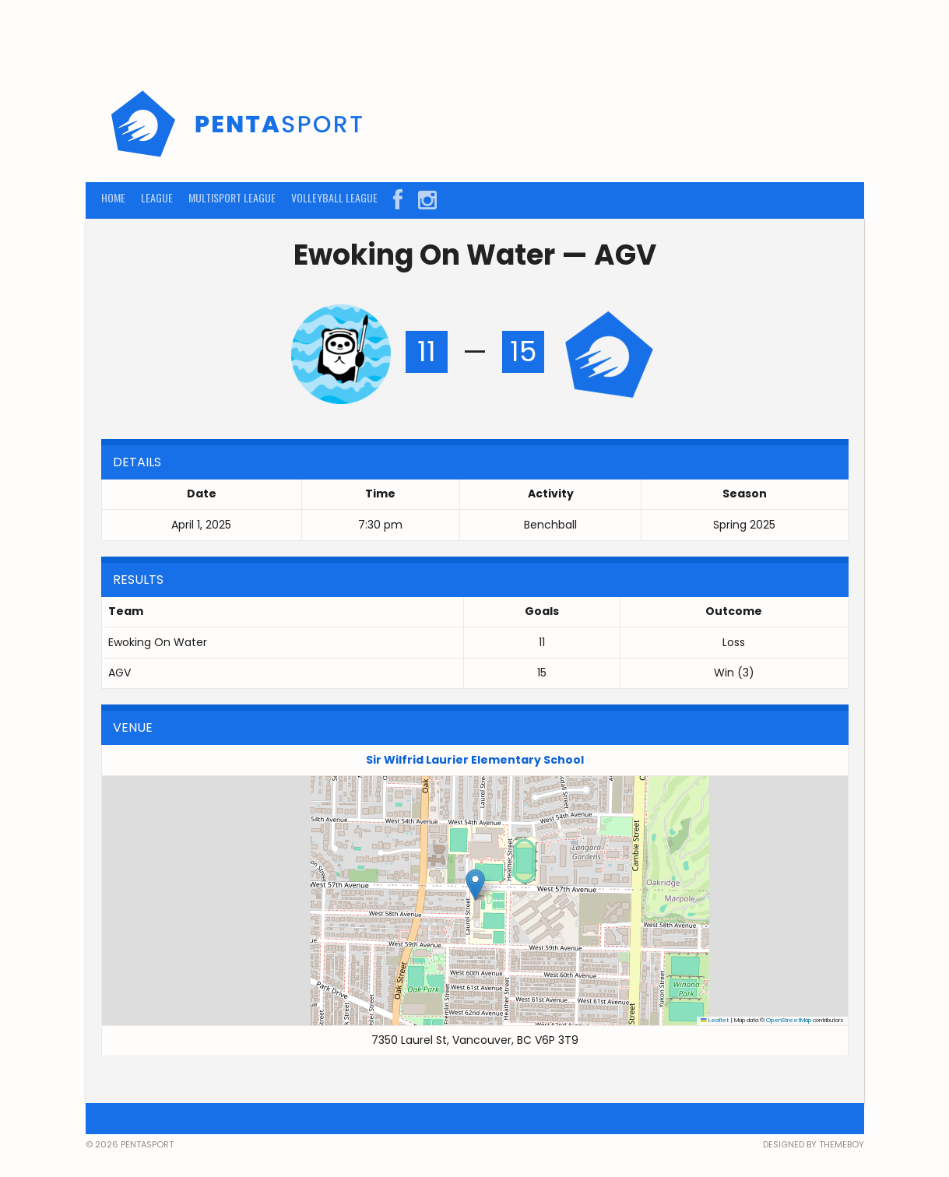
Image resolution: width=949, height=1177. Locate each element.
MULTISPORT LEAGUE (232, 197)
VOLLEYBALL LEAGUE (334, 197)
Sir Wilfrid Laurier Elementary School (475, 760)
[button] (475, 885)
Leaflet (715, 1020)
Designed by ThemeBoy (813, 1144)
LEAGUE (157, 197)
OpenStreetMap (788, 1020)
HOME (113, 197)
